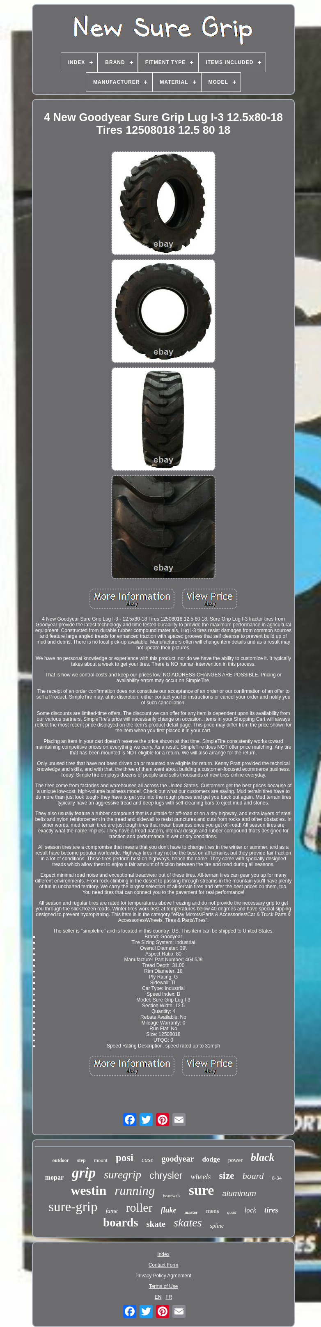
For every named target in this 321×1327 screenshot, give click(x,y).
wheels (200, 1177)
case (147, 1159)
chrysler (166, 1175)
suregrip (122, 1175)
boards (120, 1222)
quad (231, 1212)
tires (271, 1210)
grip (84, 1173)
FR (168, 1297)
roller (139, 1207)
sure (201, 1190)
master (191, 1212)
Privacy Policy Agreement (163, 1276)
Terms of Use (163, 1286)
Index (163, 1254)
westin (88, 1190)
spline (217, 1226)
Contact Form (164, 1265)
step (81, 1160)
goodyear (177, 1158)
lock (250, 1210)
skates (188, 1222)
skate (155, 1224)
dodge (211, 1159)
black (263, 1157)
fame (111, 1211)
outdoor (60, 1160)
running (135, 1190)
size (226, 1175)
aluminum (239, 1193)
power (235, 1160)
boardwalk (171, 1196)
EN (158, 1297)
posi (124, 1157)
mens (212, 1211)
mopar (54, 1177)
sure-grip (72, 1206)
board (253, 1176)
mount (101, 1160)
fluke (169, 1210)
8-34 (277, 1178)
